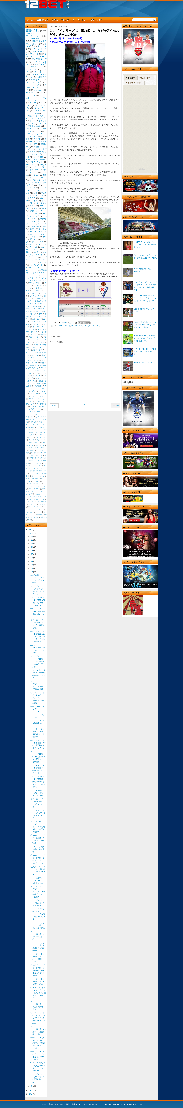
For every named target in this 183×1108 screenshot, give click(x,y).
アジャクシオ (39, 401)
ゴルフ (32, 206)
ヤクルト (42, 244)
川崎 (44, 175)
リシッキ (40, 450)
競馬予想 (43, 219)
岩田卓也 (34, 453)
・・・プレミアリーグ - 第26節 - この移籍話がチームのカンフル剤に (37, 661)
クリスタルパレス (38, 180)
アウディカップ (36, 463)
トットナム (41, 203)
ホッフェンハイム (40, 327)
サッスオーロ (31, 278)
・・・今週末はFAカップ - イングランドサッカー (37, 880)
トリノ (36, 249)
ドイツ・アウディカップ (36, 499)
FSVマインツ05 (32, 136)
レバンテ (38, 285)
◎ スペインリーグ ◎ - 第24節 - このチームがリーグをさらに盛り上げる (37, 698)
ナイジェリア (37, 242)
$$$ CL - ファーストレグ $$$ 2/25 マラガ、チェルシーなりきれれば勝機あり (37, 636)
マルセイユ (34, 237)
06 (32, 558)
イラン (38, 216)
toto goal (38, 90)
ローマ (36, 111)
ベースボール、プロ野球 (36, 159)
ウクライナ (36, 375)
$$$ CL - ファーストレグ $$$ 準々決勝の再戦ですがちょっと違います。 (37, 782)
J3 (45, 386)
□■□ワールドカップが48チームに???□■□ (38, 709)
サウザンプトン (40, 167)
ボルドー (29, 311)
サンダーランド (36, 221)
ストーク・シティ (38, 234)
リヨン (38, 311)
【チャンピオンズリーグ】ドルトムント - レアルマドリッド (145, 351)
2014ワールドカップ (36, 38)
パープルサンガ (41, 501)
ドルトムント (32, 82)
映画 (29, 520)
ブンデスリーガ (39, 59)
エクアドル (32, 303)
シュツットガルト (38, 231)
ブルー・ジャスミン (34, 507)
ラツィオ (35, 175)
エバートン (42, 177)
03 (32, 568)
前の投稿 (115, 406)
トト (32, 121)
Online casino (30, 427)
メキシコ (39, 195)
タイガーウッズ (34, 409)
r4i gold (129, 1104)
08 (32, 551)
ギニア (30, 437)
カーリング (36, 481)
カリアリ (43, 293)
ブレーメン (40, 342)
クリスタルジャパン (34, 483)
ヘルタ (29, 267)
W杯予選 (33, 247)
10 (32, 544)
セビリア (33, 144)
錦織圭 (36, 147)
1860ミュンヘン (38, 424)
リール (41, 329)
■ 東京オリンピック (134, 83)
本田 (36, 252)
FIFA (36, 373)
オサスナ (34, 334)
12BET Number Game (105, 1104)
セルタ (44, 278)
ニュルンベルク (36, 339)
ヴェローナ (39, 298)
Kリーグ (39, 455)
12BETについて (42, 19)
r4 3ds (135, 1104)
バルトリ (31, 440)
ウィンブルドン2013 (38, 406)
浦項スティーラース (33, 419)
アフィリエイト (97, 19)
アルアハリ (37, 465)
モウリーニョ (31, 381)
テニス (38, 131)
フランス (43, 121)
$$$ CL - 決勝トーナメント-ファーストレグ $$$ (37, 793)
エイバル (74, 326)
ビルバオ (30, 244)
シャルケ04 (34, 183)
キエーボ (43, 334)
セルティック (34, 296)
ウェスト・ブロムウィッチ (36, 301)
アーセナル (36, 80)
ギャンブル (42, 118)
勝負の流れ (41, 141)
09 (32, 547)
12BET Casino (89, 1104)
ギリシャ (33, 239)
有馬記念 (38, 386)
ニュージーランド (41, 437)
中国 (35, 208)
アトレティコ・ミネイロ (37, 388)
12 (32, 536)
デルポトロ (38, 411)
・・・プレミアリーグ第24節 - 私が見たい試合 (37, 981)
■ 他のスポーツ (145, 78)
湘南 (45, 252)
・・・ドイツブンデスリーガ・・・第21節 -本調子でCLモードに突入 (38, 892)
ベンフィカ (35, 393)
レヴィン (38, 512)
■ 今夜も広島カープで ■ (143, 362)
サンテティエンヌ (32, 306)
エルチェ (43, 229)
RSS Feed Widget (140, 169)
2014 (31, 1090)
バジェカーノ (39, 309)
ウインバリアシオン (38, 476)
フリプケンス (42, 504)
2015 (31, 533)
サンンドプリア (41, 486)
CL (42, 103)
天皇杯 (38, 383)
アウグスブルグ (36, 255)
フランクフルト (35, 283)
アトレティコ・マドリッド (36, 87)
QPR (40, 314)
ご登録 (55, 19)
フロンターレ (40, 445)
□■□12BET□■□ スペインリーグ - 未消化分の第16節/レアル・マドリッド (37, 1043)
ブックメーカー (33, 36)
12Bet (61, 326)
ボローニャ (40, 378)
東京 (31, 177)
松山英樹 (35, 226)
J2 (35, 157)
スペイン (37, 139)
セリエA (42, 46)
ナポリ (32, 152)
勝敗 (41, 157)
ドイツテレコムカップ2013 (38, 496)
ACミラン (30, 92)
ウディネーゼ (31, 257)
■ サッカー (130, 78)
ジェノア (29, 224)
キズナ (44, 481)
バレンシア (34, 213)
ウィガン (32, 391)
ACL (27, 291)
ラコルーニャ (95, 326)
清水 (44, 226)
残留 (42, 363)
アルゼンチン (41, 100)
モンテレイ (31, 450)
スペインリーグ (84, 326)
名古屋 (43, 208)
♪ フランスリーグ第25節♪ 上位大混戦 (38, 849)
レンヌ (33, 347)
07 (32, 554)
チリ (39, 185)
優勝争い (39, 288)
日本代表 (42, 77)
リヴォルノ (40, 417)
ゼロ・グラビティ (34, 489)
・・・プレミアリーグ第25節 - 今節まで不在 (37, 902)
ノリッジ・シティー (38, 280)
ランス (33, 396)
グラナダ (43, 262)
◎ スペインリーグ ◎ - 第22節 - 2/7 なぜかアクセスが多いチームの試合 (37, 1018)
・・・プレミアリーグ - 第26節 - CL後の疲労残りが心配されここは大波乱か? (37, 756)
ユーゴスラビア (38, 509)
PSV (27, 375)
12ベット (67, 326)
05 (32, 561)
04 (32, 565)
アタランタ (37, 291)
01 (32, 1086)
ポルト (28, 345)
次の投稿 (54, 406)
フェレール (32, 504)
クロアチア (30, 198)
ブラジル (33, 103)
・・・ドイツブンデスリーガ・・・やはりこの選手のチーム (37, 720)
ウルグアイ (30, 165)
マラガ (32, 329)
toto (41, 93)
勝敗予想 (32, 30)
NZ (46, 455)
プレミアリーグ (67, 19)
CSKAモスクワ (31, 332)
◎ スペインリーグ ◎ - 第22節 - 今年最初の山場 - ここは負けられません (37, 970)
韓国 (31, 124)
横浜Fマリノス (36, 162)
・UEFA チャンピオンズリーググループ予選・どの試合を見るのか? (145, 244)
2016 (31, 530)
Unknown (64, 322)
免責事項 (40, 514)
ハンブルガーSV (36, 265)
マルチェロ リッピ (32, 447)
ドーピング (30, 501)
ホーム (30, 19)
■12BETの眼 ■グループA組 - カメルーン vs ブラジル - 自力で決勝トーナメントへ (145, 338)
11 (32, 540)
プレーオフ (36, 324)
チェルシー (40, 72)
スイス (34, 201)
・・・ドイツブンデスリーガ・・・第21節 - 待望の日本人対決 (38, 914)
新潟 (35, 193)
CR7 (30, 373)
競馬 (32, 229)
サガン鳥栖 (41, 149)
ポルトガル (34, 170)
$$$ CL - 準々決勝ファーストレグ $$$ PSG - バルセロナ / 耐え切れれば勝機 (145, 324)
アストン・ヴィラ (38, 211)
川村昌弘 (43, 517)
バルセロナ (31, 69)
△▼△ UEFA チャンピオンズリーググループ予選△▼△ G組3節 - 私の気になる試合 (145, 298)
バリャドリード (36, 321)
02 (32, 572)
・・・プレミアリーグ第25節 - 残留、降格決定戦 (37, 925)
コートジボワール (36, 275)
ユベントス (30, 95)
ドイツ (29, 106)
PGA (42, 373)
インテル (29, 118)
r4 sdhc (140, 1104)
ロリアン (43, 396)
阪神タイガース (40, 273)
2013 (31, 1094)
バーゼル (35, 355)
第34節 (33, 422)
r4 (124, 1104)
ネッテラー (82, 19)
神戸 (45, 237)
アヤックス (30, 404)
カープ (41, 303)
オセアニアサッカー (32, 478)
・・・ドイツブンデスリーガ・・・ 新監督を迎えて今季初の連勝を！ (37, 827)
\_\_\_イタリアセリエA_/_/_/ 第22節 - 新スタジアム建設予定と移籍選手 (38, 993)
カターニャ (36, 319)
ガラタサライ (37, 350)
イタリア (39, 116)
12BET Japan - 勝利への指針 (64, 1104)
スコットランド (34, 337)
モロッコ (44, 447)
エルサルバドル (42, 435)
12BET (79, 1104)
